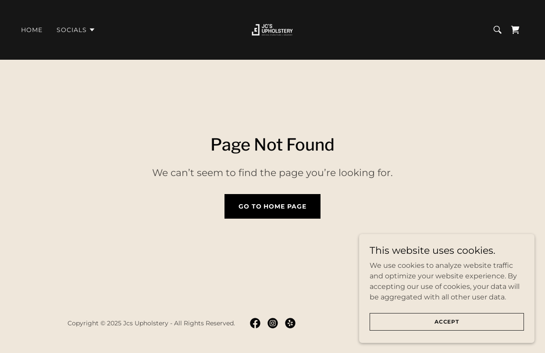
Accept (447, 327)
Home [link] (32, 30)
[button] (76, 30)
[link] (272, 29)
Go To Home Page (273, 206)
